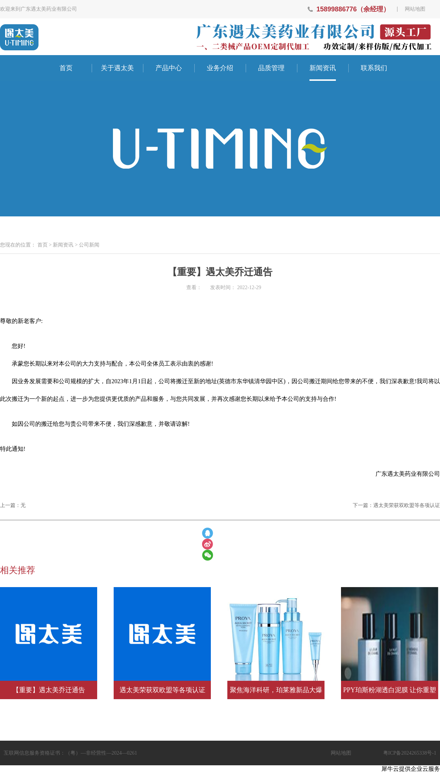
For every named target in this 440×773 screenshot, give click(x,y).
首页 (66, 68)
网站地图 (415, 9)
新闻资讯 (63, 245)
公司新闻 (89, 245)
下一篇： (396, 505)
